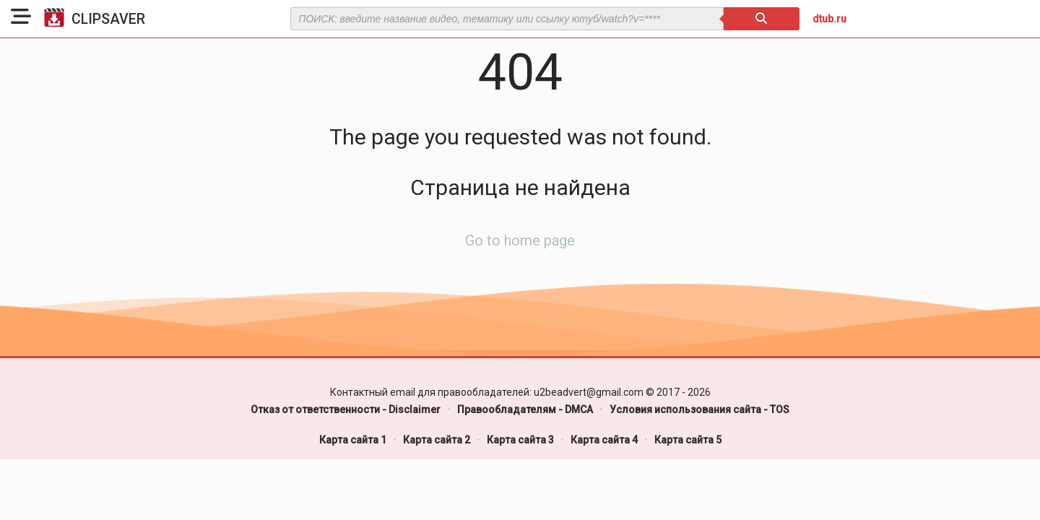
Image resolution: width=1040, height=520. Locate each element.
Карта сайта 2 (436, 440)
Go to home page (520, 240)
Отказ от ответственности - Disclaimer (346, 409)
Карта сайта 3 (520, 440)
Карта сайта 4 (604, 440)
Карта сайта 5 (688, 440)
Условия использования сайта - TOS (699, 409)
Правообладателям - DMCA (525, 409)
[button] (21, 19)
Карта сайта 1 (352, 440)
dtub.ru (829, 19)
